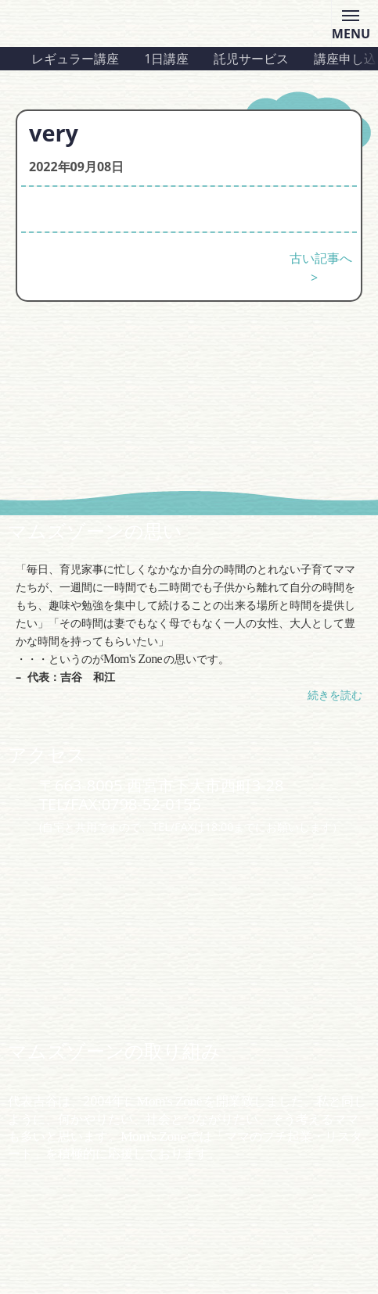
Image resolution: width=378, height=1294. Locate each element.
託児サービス (251, 58)
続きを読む (335, 694)
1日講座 (166, 58)
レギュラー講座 (75, 58)
